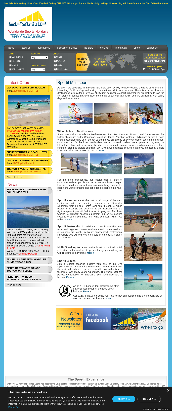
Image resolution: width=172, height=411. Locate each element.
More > (68, 219)
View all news (14, 284)
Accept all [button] (124, 399)
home (11, 48)
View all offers (14, 177)
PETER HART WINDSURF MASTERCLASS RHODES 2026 (24, 278)
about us (25, 48)
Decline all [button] (149, 399)
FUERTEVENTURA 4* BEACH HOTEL (27, 152)
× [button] (168, 390)
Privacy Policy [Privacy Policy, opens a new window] (15, 407)
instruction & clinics (67, 48)
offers (137, 48)
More (86, 291)
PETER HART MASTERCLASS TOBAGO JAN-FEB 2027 (23, 269)
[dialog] (86, 399)
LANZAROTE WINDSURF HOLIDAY (26, 87)
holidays (88, 48)
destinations (44, 48)
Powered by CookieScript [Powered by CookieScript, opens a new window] (156, 409)
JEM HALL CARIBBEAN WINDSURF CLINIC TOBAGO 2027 (26, 260)
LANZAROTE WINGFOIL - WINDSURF (27, 160)
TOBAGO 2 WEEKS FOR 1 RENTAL (26, 169)
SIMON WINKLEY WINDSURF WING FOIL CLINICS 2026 (26, 191)
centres (104, 48)
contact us (152, 48)
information (121, 48)
